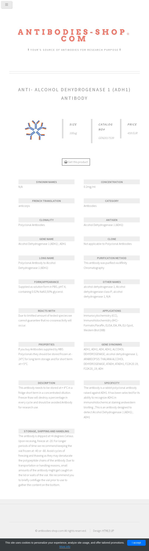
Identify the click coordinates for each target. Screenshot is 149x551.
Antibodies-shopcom (74, 35)
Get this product (75, 162)
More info (64, 546)
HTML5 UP (108, 530)
